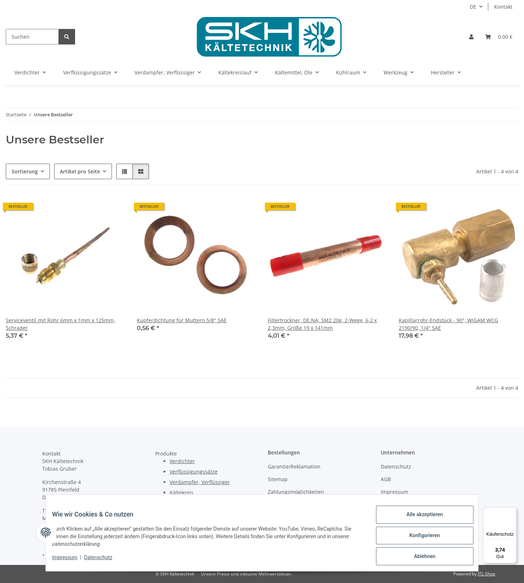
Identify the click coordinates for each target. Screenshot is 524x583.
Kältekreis (181, 492)
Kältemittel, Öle (188, 503)
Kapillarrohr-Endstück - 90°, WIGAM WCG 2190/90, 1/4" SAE (448, 324)
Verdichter (182, 461)
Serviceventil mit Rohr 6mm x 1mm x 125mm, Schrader (60, 324)
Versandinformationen (295, 504)
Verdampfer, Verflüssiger (200, 482)
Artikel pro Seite (80, 171)
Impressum (70, 560)
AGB (386, 479)
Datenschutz (103, 560)
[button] (471, 36)
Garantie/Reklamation (294, 466)
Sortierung (25, 171)
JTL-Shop (486, 574)
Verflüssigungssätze (194, 471)
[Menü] (512, 512)
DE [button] (473, 6)
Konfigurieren (419, 538)
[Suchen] (32, 36)
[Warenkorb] (498, 36)
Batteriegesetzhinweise (409, 504)
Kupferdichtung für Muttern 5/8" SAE (182, 320)
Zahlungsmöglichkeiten (296, 491)
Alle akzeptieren (419, 520)
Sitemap (278, 479)
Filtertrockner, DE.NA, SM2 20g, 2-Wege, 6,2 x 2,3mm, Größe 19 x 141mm (322, 324)
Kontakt (503, 6)
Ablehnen (419, 557)
